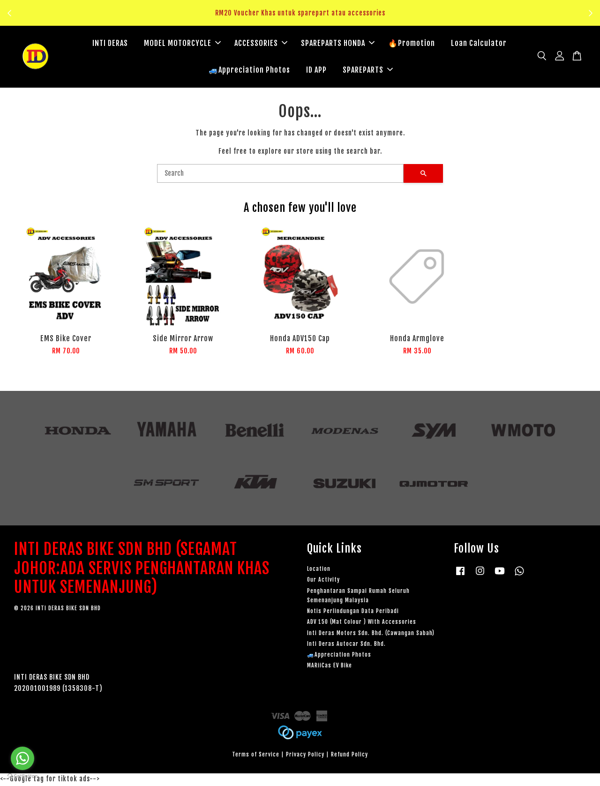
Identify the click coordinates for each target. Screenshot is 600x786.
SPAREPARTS (368, 70)
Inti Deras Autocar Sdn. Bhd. (346, 645)
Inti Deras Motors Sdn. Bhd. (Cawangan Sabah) (371, 634)
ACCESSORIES (260, 43)
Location (318, 570)
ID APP (316, 70)
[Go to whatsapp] (22, 758)
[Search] (280, 174)
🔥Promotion (411, 43)
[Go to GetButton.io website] (23, 776)
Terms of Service (255, 755)
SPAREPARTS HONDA (338, 43)
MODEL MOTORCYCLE (182, 43)
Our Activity (323, 581)
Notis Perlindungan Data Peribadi (353, 612)
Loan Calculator (479, 43)
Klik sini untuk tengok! (302, 18)
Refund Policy (349, 755)
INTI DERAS (110, 43)
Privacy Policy (305, 755)
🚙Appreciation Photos (249, 70)
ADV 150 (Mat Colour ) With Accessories (361, 623)
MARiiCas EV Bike (329, 666)
